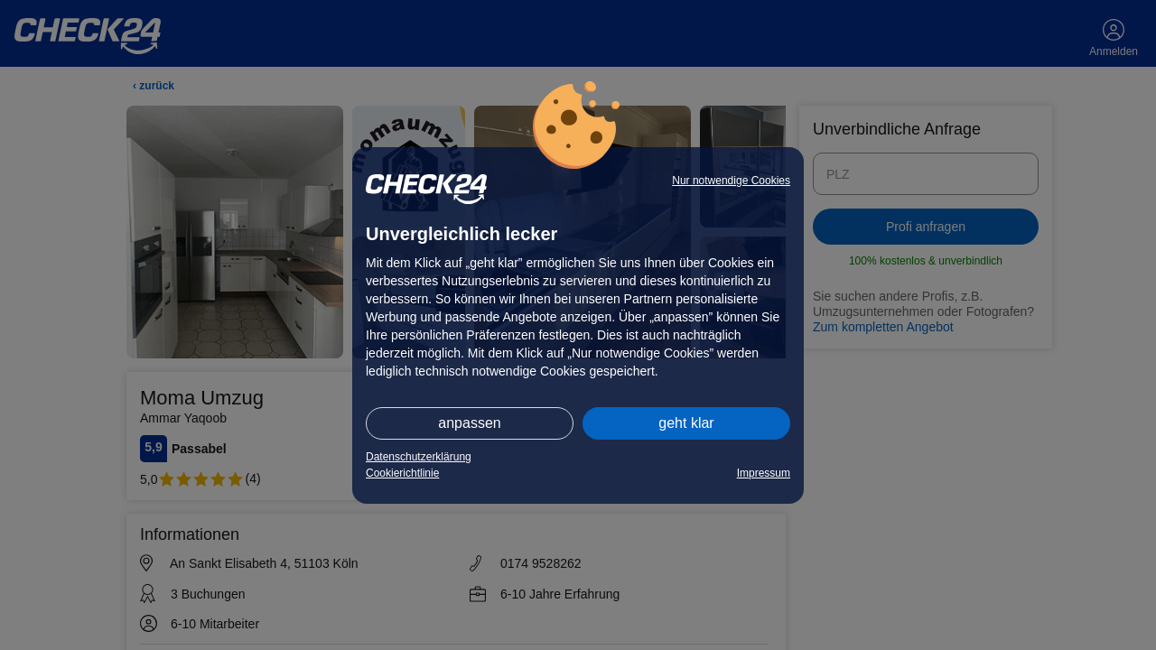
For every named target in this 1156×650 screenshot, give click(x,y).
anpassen (469, 423)
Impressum (763, 473)
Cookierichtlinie (402, 473)
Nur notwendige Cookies (731, 180)
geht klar (685, 423)
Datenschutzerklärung (418, 456)
